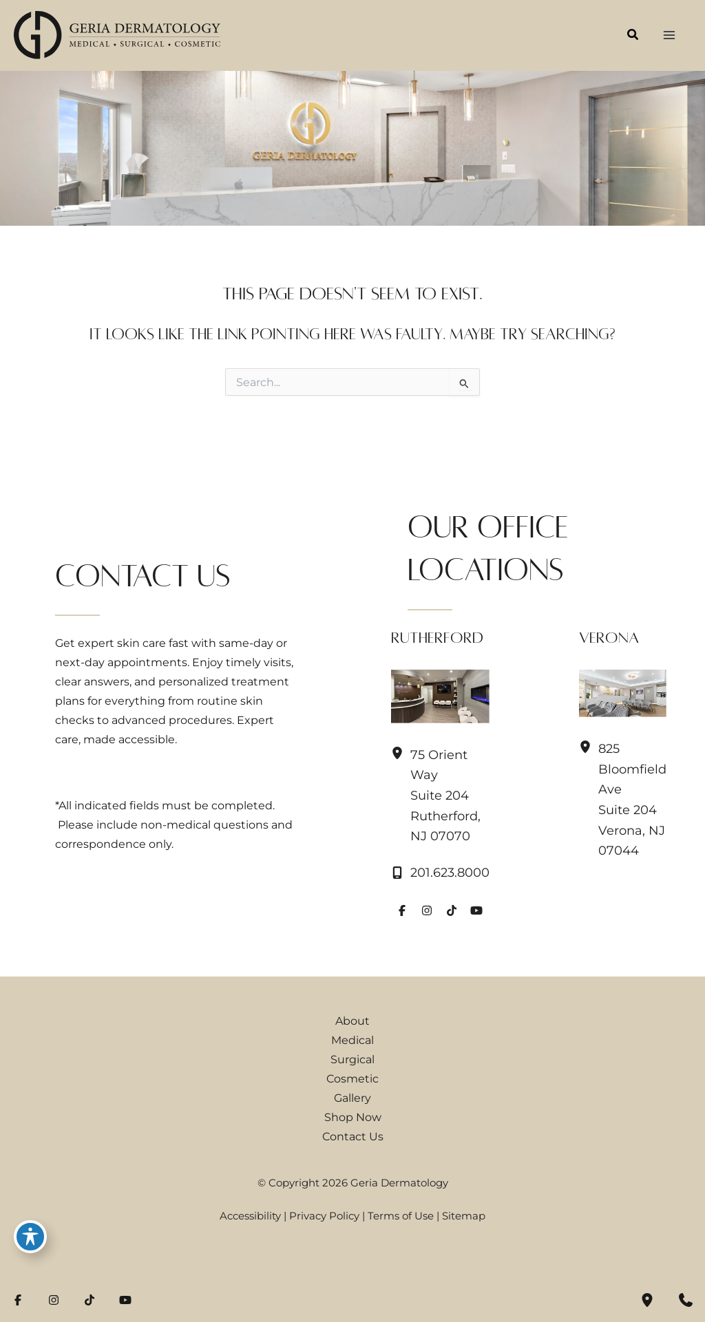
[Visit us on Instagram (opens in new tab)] (427, 910)
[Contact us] (685, 1299)
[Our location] (647, 1299)
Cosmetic (352, 1078)
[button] (633, 36)
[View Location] (400, 753)
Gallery (352, 1098)
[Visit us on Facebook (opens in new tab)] (402, 910)
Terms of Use (401, 1216)
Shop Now (352, 1117)
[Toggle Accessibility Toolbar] (30, 1236)
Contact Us (352, 1136)
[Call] (440, 872)
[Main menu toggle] (668, 35)
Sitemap (463, 1216)
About (352, 1020)
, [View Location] (445, 795)
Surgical (352, 1059)
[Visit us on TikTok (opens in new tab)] (452, 910)
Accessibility (250, 1216)
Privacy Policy (324, 1216)
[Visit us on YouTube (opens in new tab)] (476, 910)
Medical (352, 1040)
